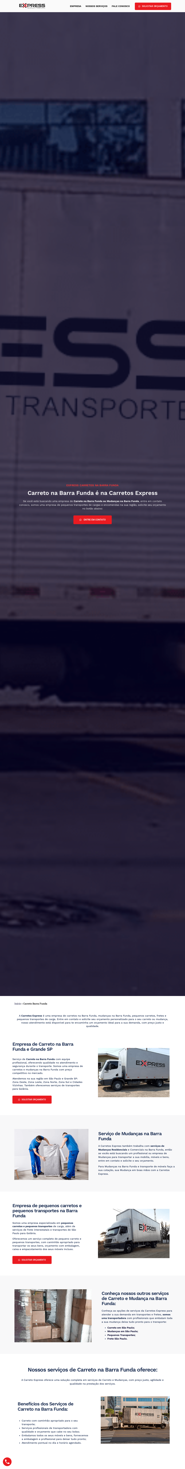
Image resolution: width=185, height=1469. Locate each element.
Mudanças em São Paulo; (122, 1331)
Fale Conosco (121, 6)
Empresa (75, 6)
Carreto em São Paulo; (121, 1327)
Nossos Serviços (96, 6)
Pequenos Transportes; (121, 1335)
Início (17, 1003)
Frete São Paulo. (117, 1338)
